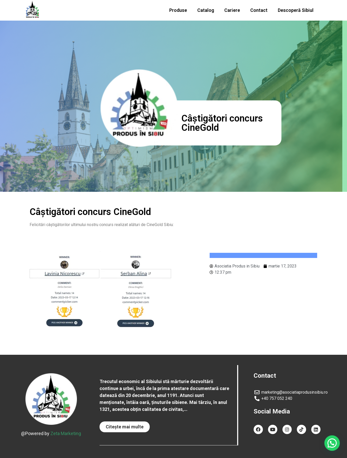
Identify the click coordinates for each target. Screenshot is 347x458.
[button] (125, 426)
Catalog (205, 10)
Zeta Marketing (65, 433)
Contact (259, 10)
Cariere (232, 10)
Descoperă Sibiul (296, 10)
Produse (178, 10)
